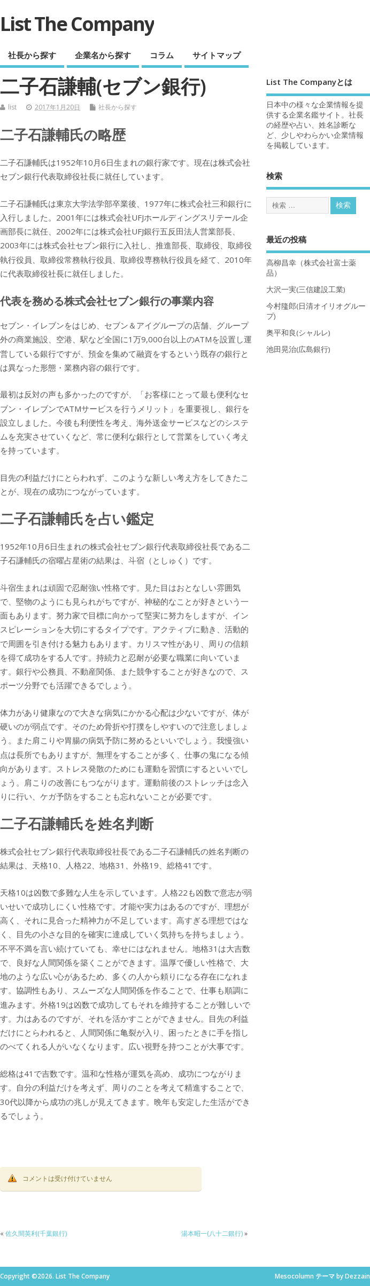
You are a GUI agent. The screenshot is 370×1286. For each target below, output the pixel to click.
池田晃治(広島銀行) (298, 349)
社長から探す (32, 55)
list (12, 107)
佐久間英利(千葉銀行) (36, 1233)
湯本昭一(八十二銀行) (212, 1233)
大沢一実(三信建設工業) (305, 289)
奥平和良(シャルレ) (298, 333)
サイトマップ (216, 55)
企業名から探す (103, 55)
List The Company (77, 24)
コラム (162, 55)
